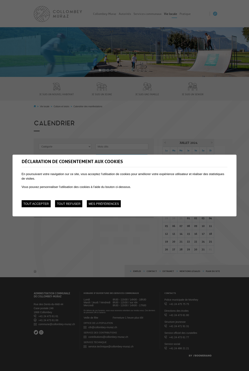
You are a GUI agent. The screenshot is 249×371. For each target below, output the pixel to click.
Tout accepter (36, 204)
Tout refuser (68, 204)
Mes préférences (104, 204)
